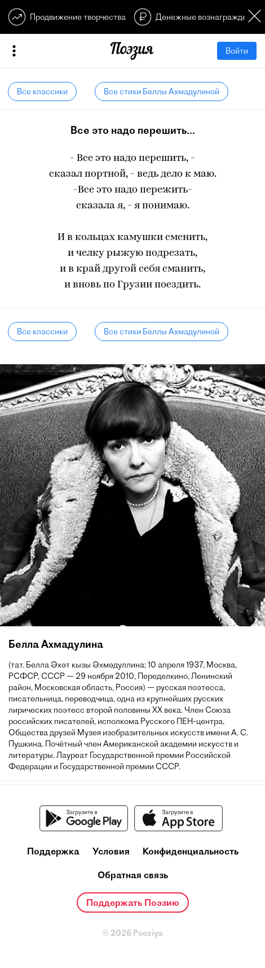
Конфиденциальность (190, 851)
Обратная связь (133, 874)
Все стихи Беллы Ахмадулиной (161, 91)
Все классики (42, 91)
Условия (111, 851)
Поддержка (53, 851)
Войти (237, 51)
